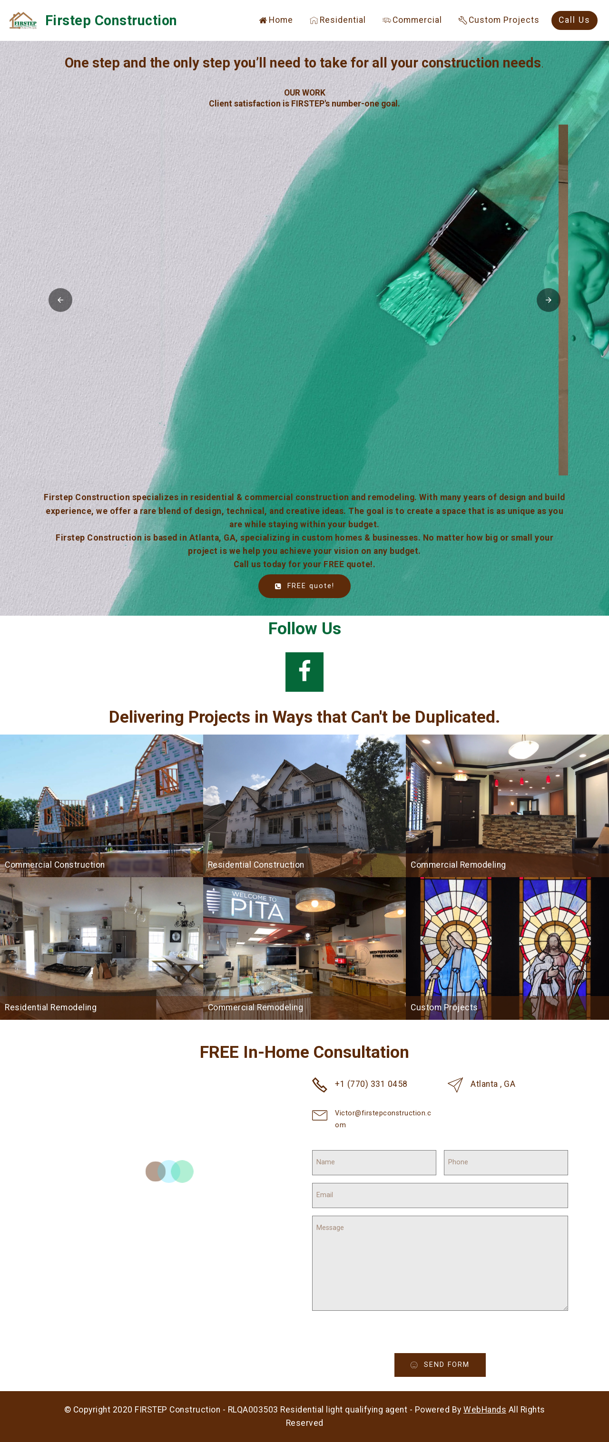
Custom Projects (499, 20)
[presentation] (380, 1334)
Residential (338, 20)
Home (276, 20)
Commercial (412, 20)
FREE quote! (304, 586)
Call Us (574, 20)
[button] (304, 300)
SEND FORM (440, 1365)
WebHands (484, 1409)
